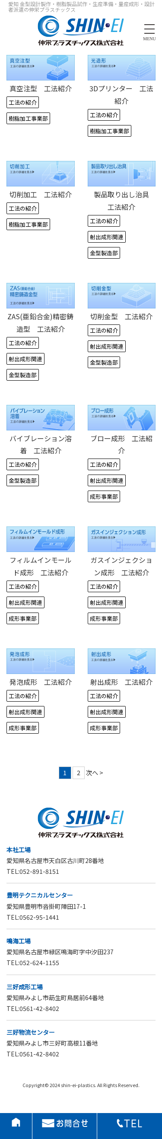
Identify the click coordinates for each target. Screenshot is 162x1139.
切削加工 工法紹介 (41, 194)
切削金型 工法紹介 (121, 316)
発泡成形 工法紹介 (41, 682)
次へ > (94, 772)
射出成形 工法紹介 (121, 682)
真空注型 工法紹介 (41, 88)
